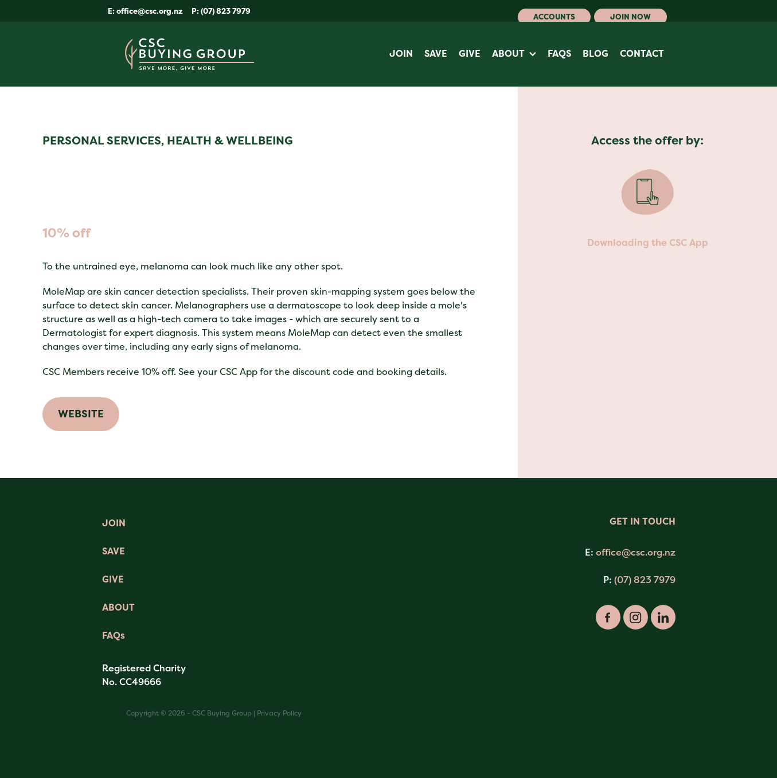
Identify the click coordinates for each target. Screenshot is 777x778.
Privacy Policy (279, 713)
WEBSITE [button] (81, 414)
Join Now (630, 17)
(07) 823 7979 (645, 579)
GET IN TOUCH (643, 521)
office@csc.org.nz (149, 11)
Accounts (554, 17)
